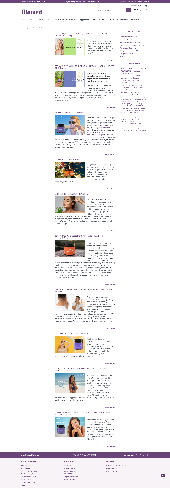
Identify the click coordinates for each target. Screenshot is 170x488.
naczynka (139, 106)
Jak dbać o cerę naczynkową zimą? (71, 194)
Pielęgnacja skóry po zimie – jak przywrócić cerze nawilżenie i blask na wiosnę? (84, 34)
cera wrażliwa (136, 126)
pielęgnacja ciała (139, 110)
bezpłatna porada (125, 101)
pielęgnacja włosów (132, 112)
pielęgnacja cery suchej (137, 101)
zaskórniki (124, 78)
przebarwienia (135, 80)
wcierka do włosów (127, 90)
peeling (143, 97)
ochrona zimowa (125, 126)
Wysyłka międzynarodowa (29, 471)
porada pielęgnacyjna (140, 99)
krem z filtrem (125, 108)
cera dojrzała (134, 78)
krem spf (137, 76)
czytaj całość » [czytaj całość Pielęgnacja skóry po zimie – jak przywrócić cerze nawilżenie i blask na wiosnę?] (110, 61)
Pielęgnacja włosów (127, 54)
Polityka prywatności (27, 479)
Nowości (123, 56)
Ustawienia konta (69, 471)
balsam (143, 68)
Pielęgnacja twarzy (126, 51)
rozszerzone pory (125, 119)
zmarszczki (125, 80)
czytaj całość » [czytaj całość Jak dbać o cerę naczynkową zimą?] (110, 231)
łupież (136, 115)
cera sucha (136, 94)
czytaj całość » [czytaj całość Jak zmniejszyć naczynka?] (110, 189)
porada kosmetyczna (126, 99)
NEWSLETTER (68, 474)
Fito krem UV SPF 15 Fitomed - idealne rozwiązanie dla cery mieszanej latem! (83, 413)
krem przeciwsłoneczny (138, 108)
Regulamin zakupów (27, 474)
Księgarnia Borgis (111, 471)
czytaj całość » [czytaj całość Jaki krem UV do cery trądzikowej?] (110, 363)
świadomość (124, 40)
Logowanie (67, 465)
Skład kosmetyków (126, 37)
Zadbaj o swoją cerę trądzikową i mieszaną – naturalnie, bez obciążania (84, 67)
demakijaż (131, 128)
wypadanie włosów (127, 115)
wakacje (123, 112)
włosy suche (133, 123)
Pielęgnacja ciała (126, 48)
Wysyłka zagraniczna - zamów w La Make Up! (82, 2)
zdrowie (134, 119)
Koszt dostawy (25, 468)
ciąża (141, 121)
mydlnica (138, 130)
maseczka (136, 97)
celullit (138, 68)
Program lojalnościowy (71, 477)
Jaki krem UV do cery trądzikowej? (71, 333)
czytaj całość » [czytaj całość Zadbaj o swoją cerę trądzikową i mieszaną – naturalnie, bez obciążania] (110, 107)
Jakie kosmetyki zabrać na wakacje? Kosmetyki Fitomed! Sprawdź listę (81, 369)
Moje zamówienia (69, 468)
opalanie (123, 68)
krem (122, 132)
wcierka (141, 87)
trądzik (123, 103)
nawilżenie (126, 70)
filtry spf (131, 85)
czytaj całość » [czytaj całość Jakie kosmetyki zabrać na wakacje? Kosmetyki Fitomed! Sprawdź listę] (110, 407)
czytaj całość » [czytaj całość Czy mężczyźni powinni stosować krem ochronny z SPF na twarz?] (110, 328)
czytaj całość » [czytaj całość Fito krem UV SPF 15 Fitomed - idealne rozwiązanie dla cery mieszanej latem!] (110, 446)
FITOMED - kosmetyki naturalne (116, 465)
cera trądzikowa (127, 73)
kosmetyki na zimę (131, 121)
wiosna (144, 130)
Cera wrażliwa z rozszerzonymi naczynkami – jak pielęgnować (79, 237)
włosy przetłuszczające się (130, 92)
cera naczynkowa (139, 71)
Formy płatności (26, 465)
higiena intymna (138, 117)
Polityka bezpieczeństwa (29, 482)
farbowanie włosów (126, 117)
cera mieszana (127, 82)
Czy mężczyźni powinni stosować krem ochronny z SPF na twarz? (83, 290)
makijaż (138, 128)
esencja (132, 130)
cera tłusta (139, 83)
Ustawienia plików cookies (72, 479)
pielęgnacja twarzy (134, 103)
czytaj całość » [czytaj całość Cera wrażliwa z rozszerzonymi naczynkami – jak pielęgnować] (110, 284)
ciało (122, 121)
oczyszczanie (124, 128)
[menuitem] (23, 19)
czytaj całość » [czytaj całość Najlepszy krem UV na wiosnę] (110, 154)
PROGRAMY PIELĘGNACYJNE (130, 45)
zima (140, 123)
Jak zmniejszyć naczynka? (67, 159)
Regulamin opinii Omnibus (29, 477)
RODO (23, 485)
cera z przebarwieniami (128, 106)
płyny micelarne (125, 130)
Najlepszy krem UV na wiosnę (69, 112)
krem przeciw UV (127, 110)
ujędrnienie (130, 68)
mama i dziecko (125, 123)
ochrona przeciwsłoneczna (129, 87)
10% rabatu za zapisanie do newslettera (134, 2)
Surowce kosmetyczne (128, 42)
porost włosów (125, 95)
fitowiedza (139, 85)
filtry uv (123, 85)
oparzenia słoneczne (127, 76)
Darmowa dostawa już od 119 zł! (33, 2)
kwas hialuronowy (126, 97)
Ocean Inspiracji (111, 468)
